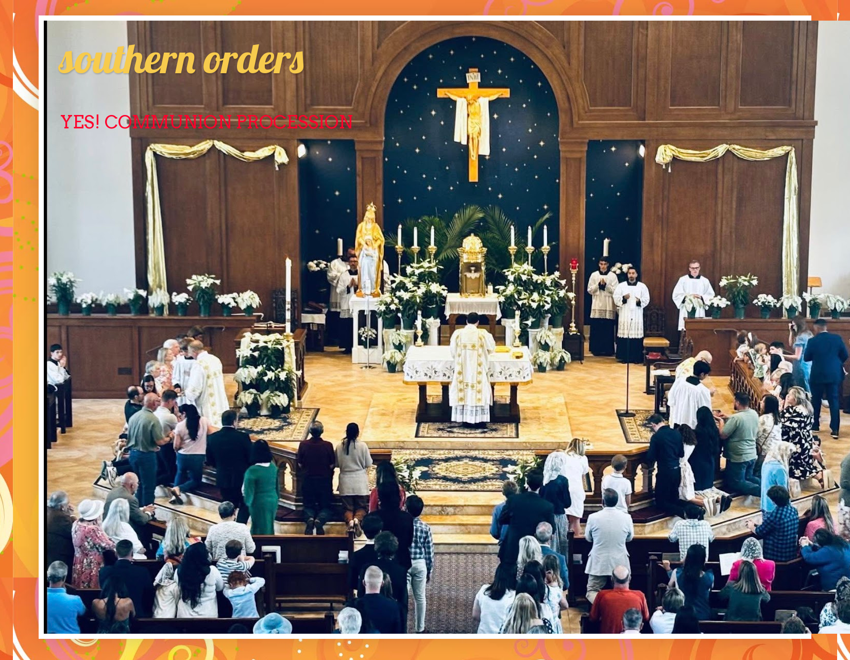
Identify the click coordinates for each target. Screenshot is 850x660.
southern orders (181, 58)
